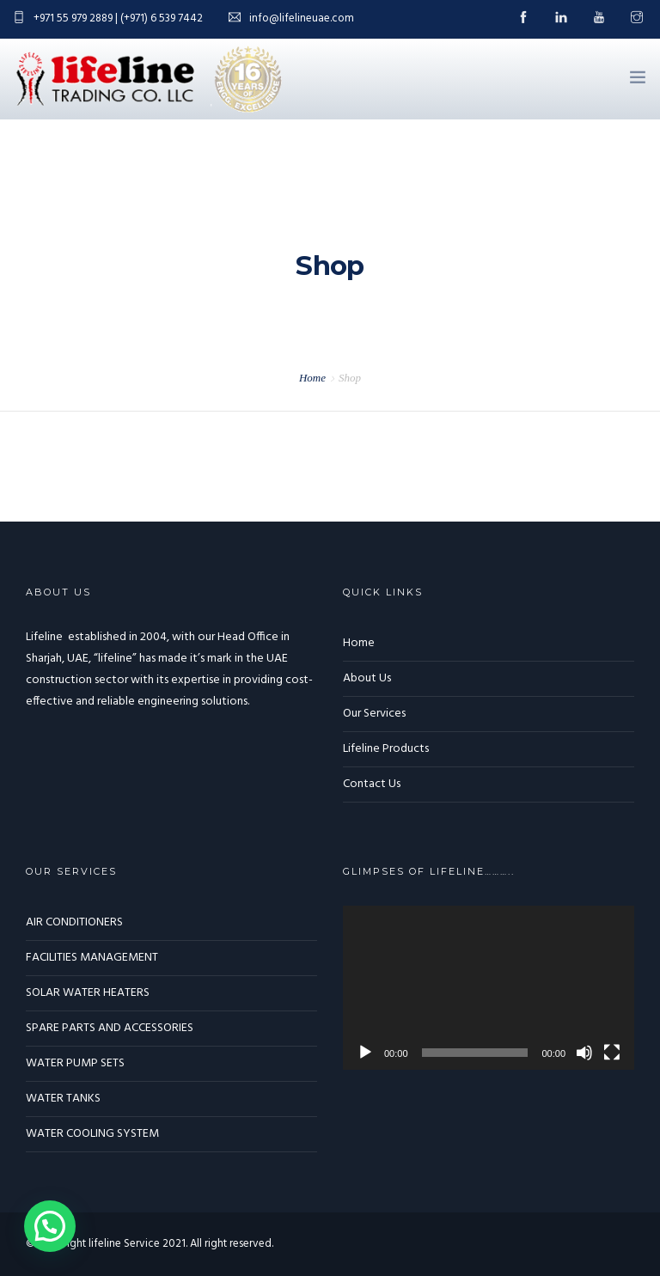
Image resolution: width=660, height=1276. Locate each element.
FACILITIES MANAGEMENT (92, 958)
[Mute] (584, 1052)
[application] (488, 988)
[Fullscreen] (611, 1052)
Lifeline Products (386, 749)
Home (312, 377)
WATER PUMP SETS (75, 1063)
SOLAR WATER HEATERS (88, 993)
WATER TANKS (63, 1098)
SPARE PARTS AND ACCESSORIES (109, 1028)
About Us (367, 678)
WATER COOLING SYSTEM (92, 1134)
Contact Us (371, 784)
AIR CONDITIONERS (74, 922)
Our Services (374, 713)
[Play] (365, 1052)
